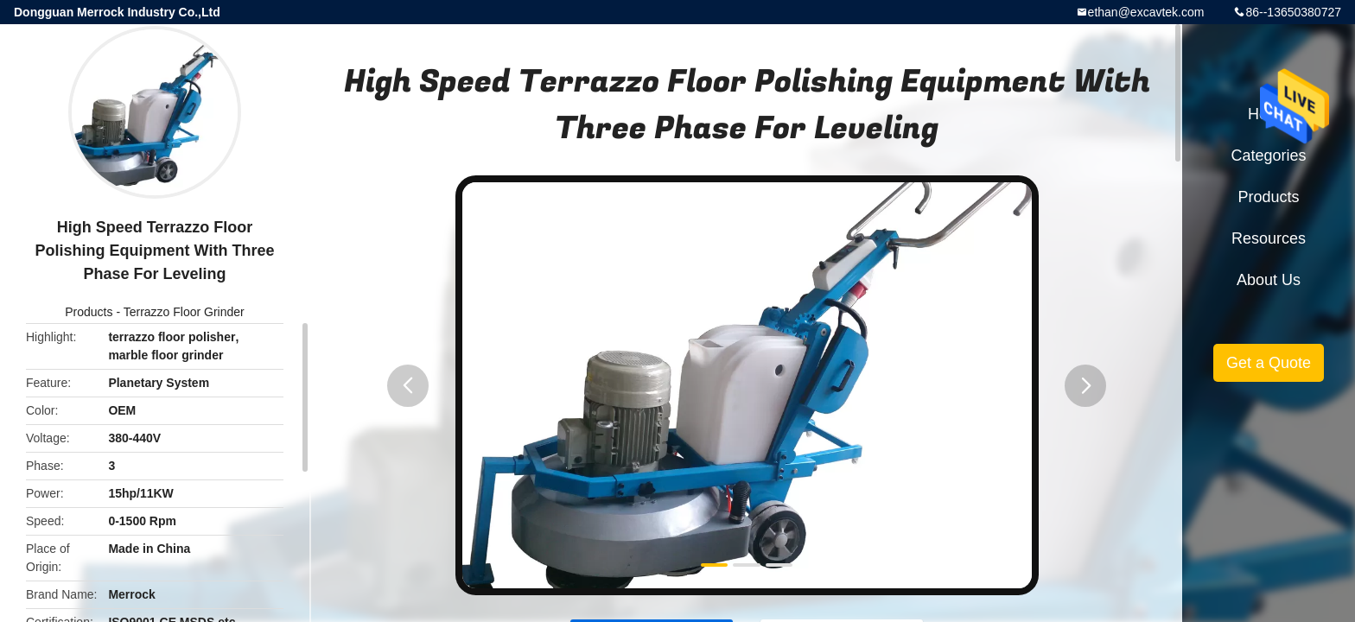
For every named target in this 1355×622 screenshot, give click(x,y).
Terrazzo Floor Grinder (184, 312)
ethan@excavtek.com (1146, 12)
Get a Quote (1268, 362)
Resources (1268, 238)
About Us (1269, 280)
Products (88, 312)
